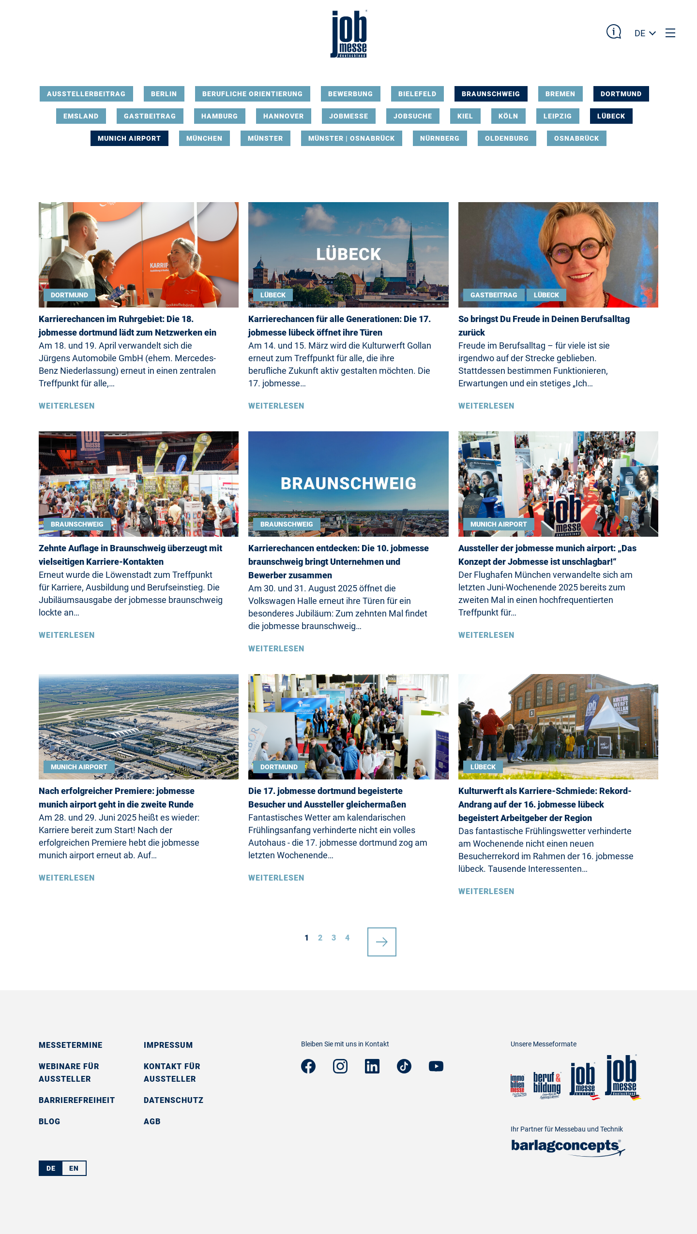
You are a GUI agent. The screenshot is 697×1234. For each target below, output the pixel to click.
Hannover (283, 116)
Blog (50, 1121)
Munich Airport (129, 138)
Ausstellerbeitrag (86, 94)
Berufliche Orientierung (252, 94)
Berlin (164, 94)
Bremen (560, 94)
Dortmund (621, 94)
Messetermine (71, 1045)
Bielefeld (417, 94)
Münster (265, 138)
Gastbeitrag (150, 116)
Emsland (81, 116)
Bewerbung (350, 94)
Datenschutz (174, 1100)
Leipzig (558, 116)
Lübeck (611, 116)
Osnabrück (576, 138)
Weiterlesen (67, 406)
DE (640, 33)
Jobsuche (413, 116)
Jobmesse (348, 116)
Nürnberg (440, 138)
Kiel (465, 116)
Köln (508, 116)
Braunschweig (491, 94)
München (204, 138)
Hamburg (219, 116)
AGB (152, 1121)
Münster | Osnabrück (351, 138)
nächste (382, 938)
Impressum (168, 1045)
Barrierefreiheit (77, 1100)
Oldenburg (507, 138)
